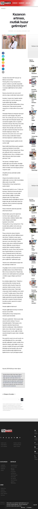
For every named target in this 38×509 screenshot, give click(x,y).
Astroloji (3, 495)
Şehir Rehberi (14, 480)
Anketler (3, 490)
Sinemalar (13, 476)
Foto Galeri (36, 432)
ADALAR (28, 3)
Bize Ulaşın (36, 457)
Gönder (22, 399)
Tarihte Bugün (14, 475)
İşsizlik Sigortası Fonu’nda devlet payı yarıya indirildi (34, 154)
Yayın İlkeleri (4, 444)
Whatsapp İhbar (17, 444)
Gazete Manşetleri (13, 482)
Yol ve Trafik (14, 467)
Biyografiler (3, 491)
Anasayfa (3, 8)
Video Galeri (36, 438)
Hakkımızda (3, 443)
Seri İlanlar (13, 478)
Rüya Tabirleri (4, 493)
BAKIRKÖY (21, 3)
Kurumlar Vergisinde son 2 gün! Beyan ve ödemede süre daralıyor (34, 96)
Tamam (29, 507)
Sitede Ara (3, 488)
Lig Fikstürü (13, 473)
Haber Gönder (17, 446)
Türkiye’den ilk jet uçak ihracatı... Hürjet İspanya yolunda (34, 141)
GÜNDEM (14, 3)
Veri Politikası (4, 446)
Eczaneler (13, 471)
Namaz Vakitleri (13, 469)
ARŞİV (2, 470)
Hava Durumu (14, 465)
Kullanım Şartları (17, 443)
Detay (23, 507)
